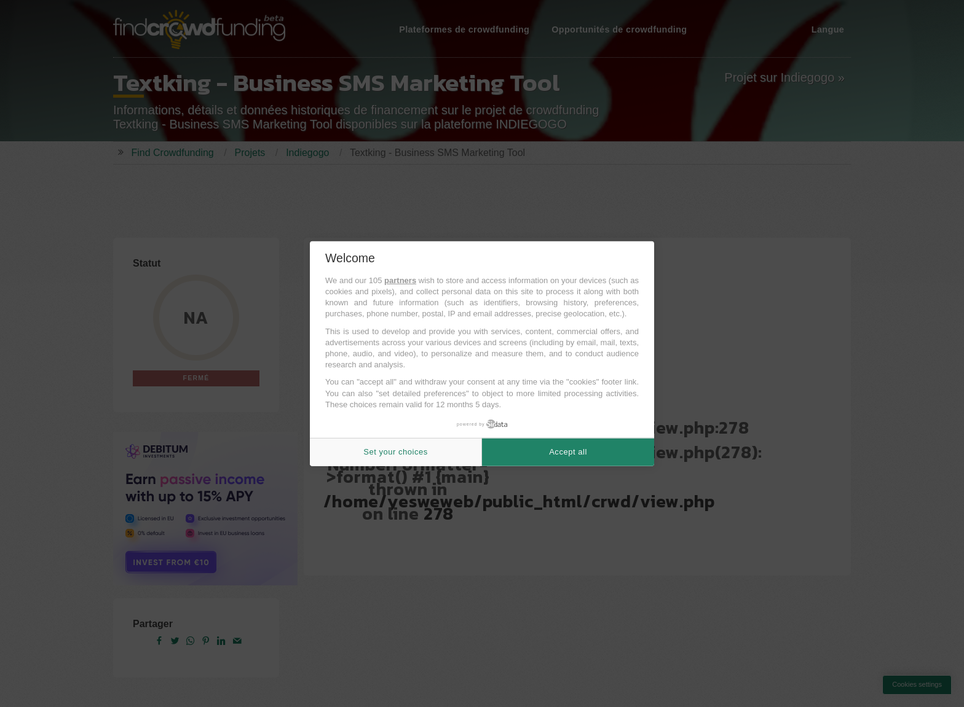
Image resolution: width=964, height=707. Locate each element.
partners (400, 280)
